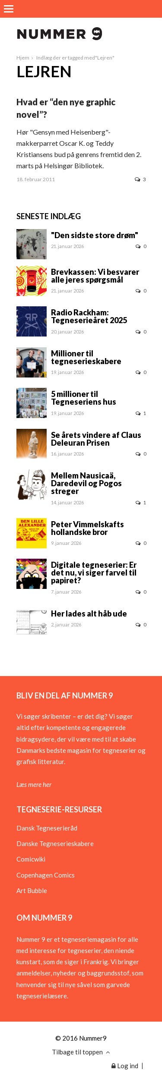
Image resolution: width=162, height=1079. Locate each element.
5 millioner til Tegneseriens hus (83, 398)
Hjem (22, 57)
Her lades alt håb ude (89, 613)
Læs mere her (33, 784)
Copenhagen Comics (45, 875)
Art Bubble (31, 890)
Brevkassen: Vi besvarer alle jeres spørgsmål (95, 275)
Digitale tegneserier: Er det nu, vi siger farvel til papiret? (94, 572)
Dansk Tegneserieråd (46, 828)
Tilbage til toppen (81, 1052)
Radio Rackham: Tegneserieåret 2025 (89, 316)
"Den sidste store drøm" (94, 235)
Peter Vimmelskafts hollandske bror (87, 528)
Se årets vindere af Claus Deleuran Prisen (96, 439)
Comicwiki (30, 859)
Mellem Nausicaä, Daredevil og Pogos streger (86, 483)
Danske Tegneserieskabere (55, 843)
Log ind (124, 1066)
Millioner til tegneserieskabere (86, 357)
